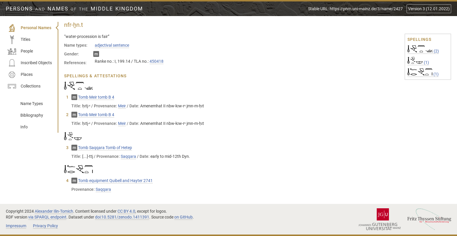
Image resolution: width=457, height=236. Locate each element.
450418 (157, 61)
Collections (24, 86)
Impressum (16, 225)
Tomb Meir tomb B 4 (96, 97)
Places (20, 74)
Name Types (31, 103)
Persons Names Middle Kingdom (74, 9)
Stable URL (355, 8)
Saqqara (128, 156)
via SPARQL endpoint (47, 217)
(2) (423, 51)
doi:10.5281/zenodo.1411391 (122, 217)
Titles (19, 39)
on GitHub (183, 217)
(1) (418, 62)
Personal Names (29, 28)
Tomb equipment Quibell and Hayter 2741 (115, 180)
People (20, 51)
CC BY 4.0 (126, 211)
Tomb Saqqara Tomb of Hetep (105, 147)
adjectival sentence (112, 45)
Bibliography (31, 115)
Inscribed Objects (30, 63)
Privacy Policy (45, 225)
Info (24, 127)
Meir (122, 106)
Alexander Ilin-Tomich (54, 211)
